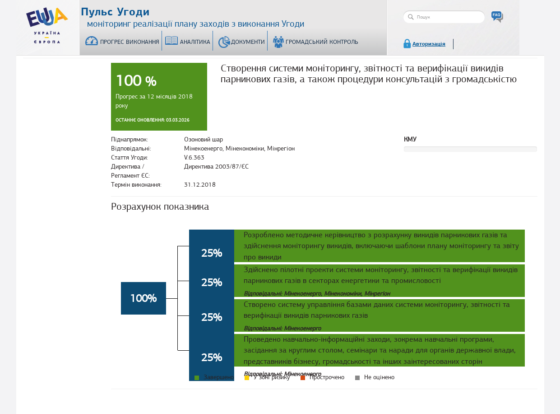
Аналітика (195, 42)
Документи (248, 42)
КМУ (410, 139)
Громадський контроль (322, 42)
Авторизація (428, 43)
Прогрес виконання (129, 42)
